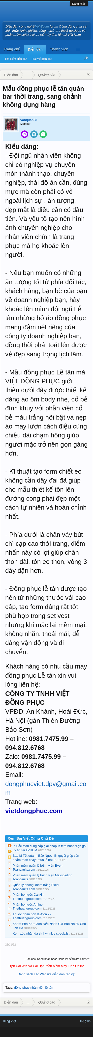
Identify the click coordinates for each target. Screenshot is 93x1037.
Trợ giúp (85, 1021)
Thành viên (59, 49)
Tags (8, 987)
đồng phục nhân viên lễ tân (33, 987)
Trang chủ (12, 49)
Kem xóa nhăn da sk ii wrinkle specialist (41, 933)
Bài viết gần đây (42, 58)
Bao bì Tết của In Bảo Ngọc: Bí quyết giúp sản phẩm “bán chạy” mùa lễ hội (46, 858)
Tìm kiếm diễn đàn (16, 58)
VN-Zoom (42, 26)
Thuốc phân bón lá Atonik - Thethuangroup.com (32, 916)
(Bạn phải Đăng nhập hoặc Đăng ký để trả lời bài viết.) (57, 958)
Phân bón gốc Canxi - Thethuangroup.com (28, 897)
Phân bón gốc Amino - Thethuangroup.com (29, 907)
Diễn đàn (35, 49)
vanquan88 (28, 120)
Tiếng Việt (9, 1021)
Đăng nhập (79, 3)
